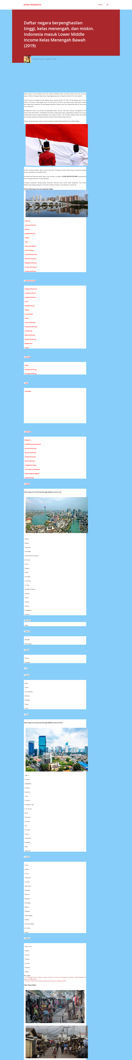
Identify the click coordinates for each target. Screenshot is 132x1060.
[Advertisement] (55, 76)
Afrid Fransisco (32, 4)
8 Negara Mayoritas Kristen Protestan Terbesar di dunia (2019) (45, 981)
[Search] (100, 5)
